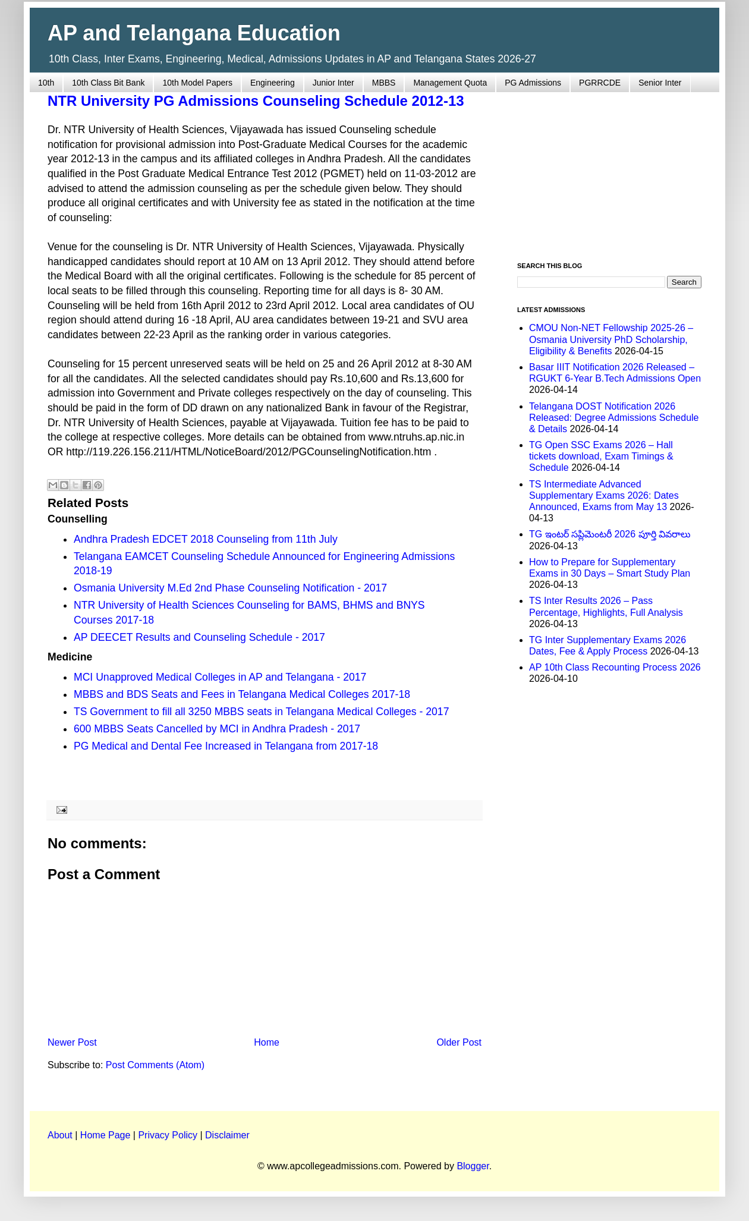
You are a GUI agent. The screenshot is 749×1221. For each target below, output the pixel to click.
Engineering (272, 82)
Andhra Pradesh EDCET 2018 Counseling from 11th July (206, 539)
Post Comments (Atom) (155, 1065)
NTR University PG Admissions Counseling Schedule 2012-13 (256, 101)
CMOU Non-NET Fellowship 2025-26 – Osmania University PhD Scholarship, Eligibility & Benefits (611, 339)
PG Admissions (533, 82)
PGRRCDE (600, 82)
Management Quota (450, 82)
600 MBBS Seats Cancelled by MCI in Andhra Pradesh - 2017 (217, 729)
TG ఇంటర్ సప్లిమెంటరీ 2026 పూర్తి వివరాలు (610, 534)
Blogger (473, 1166)
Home (266, 1042)
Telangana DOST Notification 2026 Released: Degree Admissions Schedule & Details (614, 417)
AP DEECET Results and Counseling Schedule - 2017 (199, 637)
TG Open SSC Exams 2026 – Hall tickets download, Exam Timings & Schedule (601, 456)
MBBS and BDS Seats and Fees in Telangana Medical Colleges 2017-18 (242, 694)
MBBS (384, 82)
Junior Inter (333, 82)
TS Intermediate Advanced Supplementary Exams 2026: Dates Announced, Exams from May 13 (604, 495)
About (60, 1135)
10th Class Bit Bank (108, 82)
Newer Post (72, 1042)
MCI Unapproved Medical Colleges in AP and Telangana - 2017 (220, 677)
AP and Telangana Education (194, 33)
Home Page (105, 1135)
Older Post (459, 1042)
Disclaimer (227, 1135)
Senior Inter (659, 82)
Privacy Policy (167, 1135)
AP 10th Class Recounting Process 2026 (615, 667)
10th (46, 82)
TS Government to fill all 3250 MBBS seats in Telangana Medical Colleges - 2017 (261, 712)
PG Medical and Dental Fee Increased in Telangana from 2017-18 (226, 746)
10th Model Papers (197, 82)
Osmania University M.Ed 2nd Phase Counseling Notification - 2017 (230, 588)
